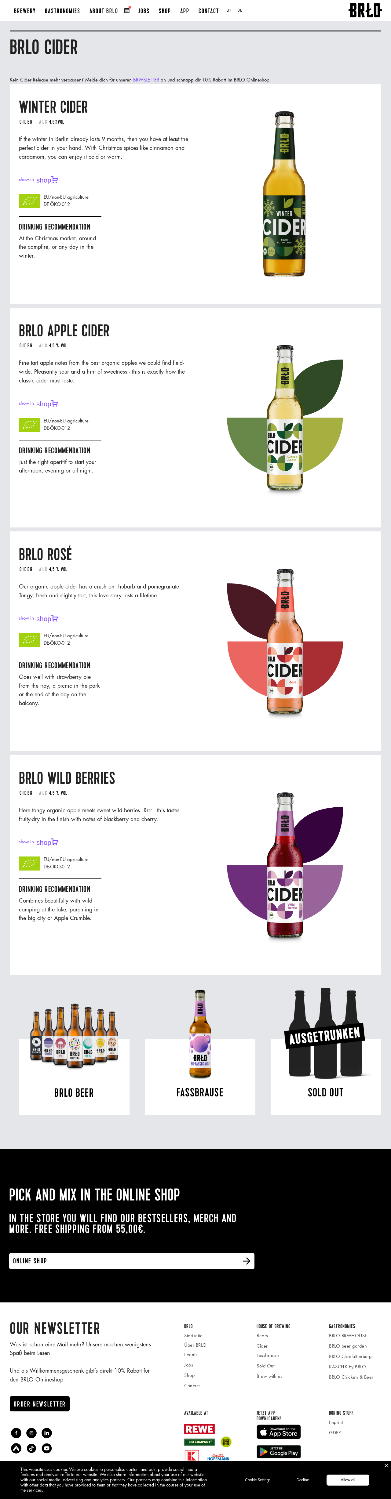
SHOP (165, 11)
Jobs (188, 1365)
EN (228, 10)
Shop (189, 1375)
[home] (365, 10)
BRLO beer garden (348, 1346)
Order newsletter (40, 1404)
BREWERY (25, 11)
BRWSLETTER (147, 80)
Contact (209, 11)
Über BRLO (195, 1345)
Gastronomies (62, 11)
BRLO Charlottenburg (350, 1356)
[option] (239, 10)
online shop (132, 1261)
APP (184, 11)
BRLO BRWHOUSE (348, 1335)
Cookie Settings (257, 1480)
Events (190, 1354)
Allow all (348, 1480)
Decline (303, 1480)
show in (38, 179)
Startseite (193, 1335)
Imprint (336, 1422)
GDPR (335, 1432)
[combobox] (228, 10)
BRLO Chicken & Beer (351, 1377)
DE (239, 10)
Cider (262, 1346)
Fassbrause (268, 1355)
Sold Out (265, 1366)
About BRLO (104, 11)
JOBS (144, 11)
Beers (262, 1335)
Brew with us (269, 1376)
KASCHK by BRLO (347, 1366)
